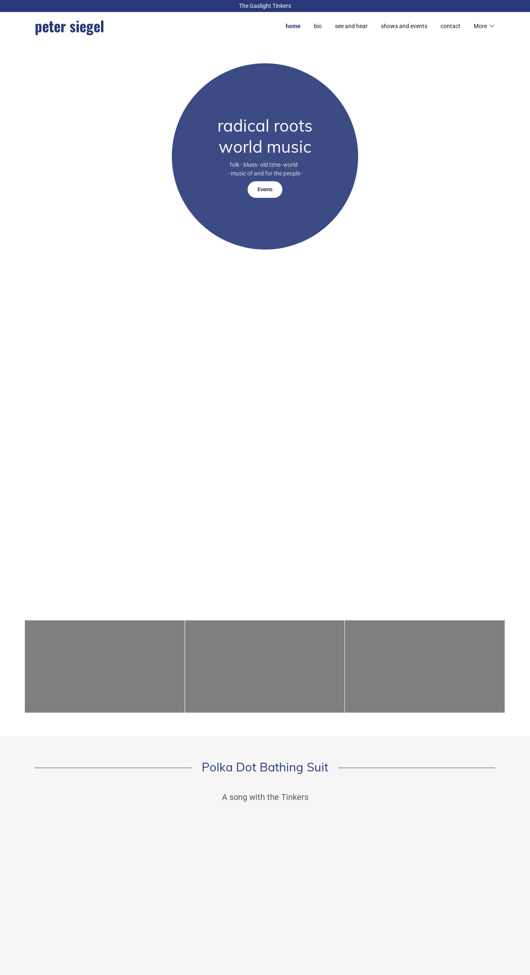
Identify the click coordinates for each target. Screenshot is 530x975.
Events (265, 189)
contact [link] (450, 26)
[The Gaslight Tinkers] (265, 6)
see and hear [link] (351, 26)
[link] (150, 30)
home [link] (293, 26)
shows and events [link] (404, 26)
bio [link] (318, 26)
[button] (484, 26)
